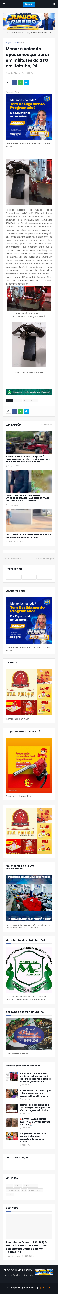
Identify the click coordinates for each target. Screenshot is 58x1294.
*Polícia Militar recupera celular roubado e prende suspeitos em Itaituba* (28, 536)
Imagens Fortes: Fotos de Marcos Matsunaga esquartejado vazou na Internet (32, 1137)
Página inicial (12, 42)
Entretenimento (30, 1186)
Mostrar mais (46, 425)
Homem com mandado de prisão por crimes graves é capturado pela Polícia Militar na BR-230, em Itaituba (35, 1077)
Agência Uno (44, 1287)
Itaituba (22, 42)
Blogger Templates (27, 1287)
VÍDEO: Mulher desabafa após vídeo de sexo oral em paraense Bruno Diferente (35, 1093)
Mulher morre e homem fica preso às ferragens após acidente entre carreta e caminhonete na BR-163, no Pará (28, 459)
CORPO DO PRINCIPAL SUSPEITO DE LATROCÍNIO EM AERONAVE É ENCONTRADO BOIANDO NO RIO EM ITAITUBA (28, 498)
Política (10, 1194)
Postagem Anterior (12, 558)
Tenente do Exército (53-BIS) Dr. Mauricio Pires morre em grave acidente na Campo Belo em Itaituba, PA (27, 1247)
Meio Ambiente (13, 1190)
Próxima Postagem (45, 558)
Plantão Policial (30, 401)
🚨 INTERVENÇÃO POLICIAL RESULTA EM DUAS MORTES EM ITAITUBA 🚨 (34, 1122)
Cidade (18, 1186)
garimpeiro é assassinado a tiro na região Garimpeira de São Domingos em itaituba (34, 1108)
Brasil (9, 1186)
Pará (24, 1190)
